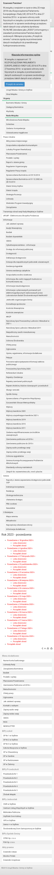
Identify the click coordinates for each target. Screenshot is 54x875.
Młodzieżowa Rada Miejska (17, 120)
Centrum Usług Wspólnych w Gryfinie (18, 808)
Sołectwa (10, 124)
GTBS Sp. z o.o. (9, 838)
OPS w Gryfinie (9, 820)
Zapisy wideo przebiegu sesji (18, 452)
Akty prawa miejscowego (16, 141)
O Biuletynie (8, 512)
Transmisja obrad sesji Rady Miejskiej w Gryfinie (23, 212)
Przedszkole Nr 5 (10, 790)
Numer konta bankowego (13, 660)
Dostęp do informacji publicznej (19, 249)
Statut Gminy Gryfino (14, 186)
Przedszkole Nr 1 (10, 774)
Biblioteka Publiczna (11, 812)
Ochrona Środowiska (15, 341)
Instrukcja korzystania (15, 487)
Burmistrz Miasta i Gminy (16, 103)
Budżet (9, 232)
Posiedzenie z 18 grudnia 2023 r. (20, 540)
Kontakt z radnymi (10, 706)
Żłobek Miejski (9, 794)
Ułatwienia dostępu (14, 500)
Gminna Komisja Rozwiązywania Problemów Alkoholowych (24, 461)
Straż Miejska (11, 94)
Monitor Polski (9, 856)
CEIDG (8, 241)
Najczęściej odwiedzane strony (19, 525)
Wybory (9, 407)
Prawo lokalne (9, 137)
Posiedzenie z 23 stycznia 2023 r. (20, 636)
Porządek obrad (19, 545)
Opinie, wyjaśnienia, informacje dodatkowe (24, 353)
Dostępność (11, 253)
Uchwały (9, 199)
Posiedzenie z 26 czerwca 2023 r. (21, 588)
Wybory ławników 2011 (15, 428)
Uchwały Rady (9, 664)
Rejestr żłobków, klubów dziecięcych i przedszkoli (27, 386)
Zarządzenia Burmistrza (13, 669)
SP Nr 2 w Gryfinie (10, 740)
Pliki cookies (11, 504)
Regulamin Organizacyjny (16, 166)
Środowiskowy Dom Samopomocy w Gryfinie (22, 828)
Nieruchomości (12, 336)
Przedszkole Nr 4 (10, 786)
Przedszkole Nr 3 (10, 782)
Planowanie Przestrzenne (16, 154)
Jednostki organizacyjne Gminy (19, 300)
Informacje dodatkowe (15, 529)
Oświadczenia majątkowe (17, 133)
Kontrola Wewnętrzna (15, 308)
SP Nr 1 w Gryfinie (10, 736)
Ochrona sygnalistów (15, 456)
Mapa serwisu (12, 516)
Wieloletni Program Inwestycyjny (19, 203)
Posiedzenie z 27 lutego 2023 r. (20, 628)
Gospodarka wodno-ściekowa (19, 275)
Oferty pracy (11, 345)
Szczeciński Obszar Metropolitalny (20, 403)
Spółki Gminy (11, 394)
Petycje (9, 357)
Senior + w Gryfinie (11, 824)
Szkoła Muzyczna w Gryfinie (15, 748)
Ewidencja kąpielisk (14, 266)
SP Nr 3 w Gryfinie (10, 744)
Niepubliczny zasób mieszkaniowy (20, 332)
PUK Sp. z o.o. (9, 842)
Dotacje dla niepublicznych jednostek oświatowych (27, 262)
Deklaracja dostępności (16, 258)
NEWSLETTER (9, 726)
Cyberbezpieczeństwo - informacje (20, 245)
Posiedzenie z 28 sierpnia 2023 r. (20, 580)
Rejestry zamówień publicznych (19, 381)
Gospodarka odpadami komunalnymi (21, 145)
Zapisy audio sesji (10, 710)
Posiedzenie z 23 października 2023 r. (22, 564)
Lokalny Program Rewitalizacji (18, 149)
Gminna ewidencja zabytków (18, 271)
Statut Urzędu (12, 190)
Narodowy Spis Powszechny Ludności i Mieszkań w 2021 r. (27, 322)
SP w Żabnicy (8, 764)
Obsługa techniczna (14, 495)
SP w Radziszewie (10, 760)
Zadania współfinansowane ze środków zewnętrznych (23, 433)
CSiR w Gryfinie (9, 804)
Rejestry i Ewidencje (14, 377)
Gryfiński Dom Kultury (12, 816)
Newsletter (10, 508)
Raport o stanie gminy (15, 162)
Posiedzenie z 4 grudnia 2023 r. (20, 548)
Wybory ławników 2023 (15, 411)
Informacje (7, 220)
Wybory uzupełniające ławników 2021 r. (22, 415)
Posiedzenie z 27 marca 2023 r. (20, 620)
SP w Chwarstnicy (10, 752)
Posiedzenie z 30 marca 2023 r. (20, 612)
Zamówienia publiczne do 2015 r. (20, 443)
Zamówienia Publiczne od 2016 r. (17, 685)
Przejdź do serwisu (14, 84)
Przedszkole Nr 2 (10, 778)
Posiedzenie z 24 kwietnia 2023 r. (20, 604)
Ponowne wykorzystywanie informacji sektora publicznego (25, 363)
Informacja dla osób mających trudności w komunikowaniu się (24, 280)
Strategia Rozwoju (13, 194)
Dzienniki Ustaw (10, 852)
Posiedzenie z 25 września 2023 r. (21, 572)
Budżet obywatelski (14, 237)
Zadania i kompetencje (15, 128)
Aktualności (11, 521)
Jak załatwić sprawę (14, 224)
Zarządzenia (11, 207)
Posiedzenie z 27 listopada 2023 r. (21, 556)
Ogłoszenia (11, 349)
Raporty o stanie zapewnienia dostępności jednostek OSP (28, 481)
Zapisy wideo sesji (11, 714)
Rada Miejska (12, 116)
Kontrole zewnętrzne (14, 312)
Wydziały (10, 111)
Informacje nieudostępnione (18, 286)
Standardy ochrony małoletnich (19, 467)
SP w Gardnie (8, 756)
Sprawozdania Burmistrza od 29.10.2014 (23, 175)
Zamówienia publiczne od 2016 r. (20, 439)
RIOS (5, 722)
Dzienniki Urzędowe (11, 860)
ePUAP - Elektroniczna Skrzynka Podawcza (21, 216)
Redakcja (10, 491)
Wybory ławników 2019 (15, 419)
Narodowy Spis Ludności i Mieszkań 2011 (23, 328)
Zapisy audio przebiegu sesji (18, 448)
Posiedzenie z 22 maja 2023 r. (19, 596)
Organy (6, 98)
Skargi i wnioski (12, 390)
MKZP (8, 317)
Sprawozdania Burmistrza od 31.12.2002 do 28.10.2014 (24, 180)
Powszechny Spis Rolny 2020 (18, 369)
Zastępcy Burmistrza (14, 107)
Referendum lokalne (14, 373)
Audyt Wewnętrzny (14, 228)
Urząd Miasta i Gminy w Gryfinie (19, 90)
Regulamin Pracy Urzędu (16, 171)
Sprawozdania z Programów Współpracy (23, 398)
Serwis (6, 476)
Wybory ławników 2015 (15, 424)
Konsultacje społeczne (15, 304)
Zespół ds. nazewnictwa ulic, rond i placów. (24, 472)
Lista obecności (19, 543)
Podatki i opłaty (12, 158)
